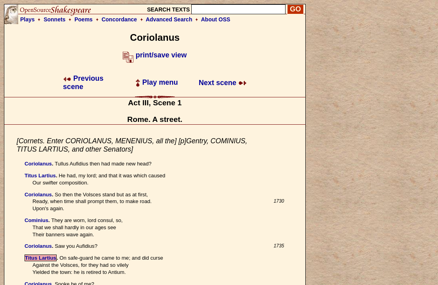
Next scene (223, 83)
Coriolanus (38, 164)
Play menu (156, 82)
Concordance (119, 19)
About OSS (215, 19)
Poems (83, 19)
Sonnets (54, 19)
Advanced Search (169, 19)
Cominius (36, 220)
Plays (27, 19)
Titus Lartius (40, 176)
